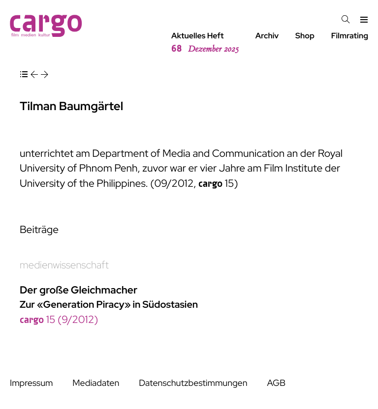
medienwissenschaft (64, 265)
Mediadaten (95, 383)
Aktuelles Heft (205, 42)
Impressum (31, 383)
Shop (305, 35)
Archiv (267, 35)
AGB (276, 383)
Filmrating (349, 35)
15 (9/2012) (59, 319)
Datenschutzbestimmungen (193, 383)
